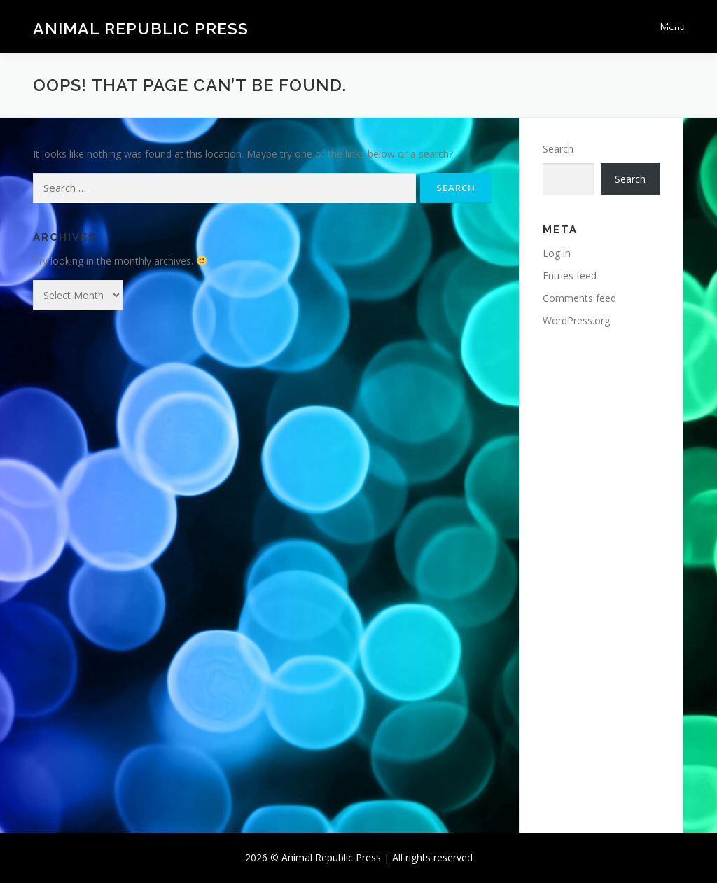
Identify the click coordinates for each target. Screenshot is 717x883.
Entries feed (570, 275)
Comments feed (579, 298)
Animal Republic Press (141, 28)
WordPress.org (576, 320)
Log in (557, 253)
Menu (672, 26)
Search (558, 148)
